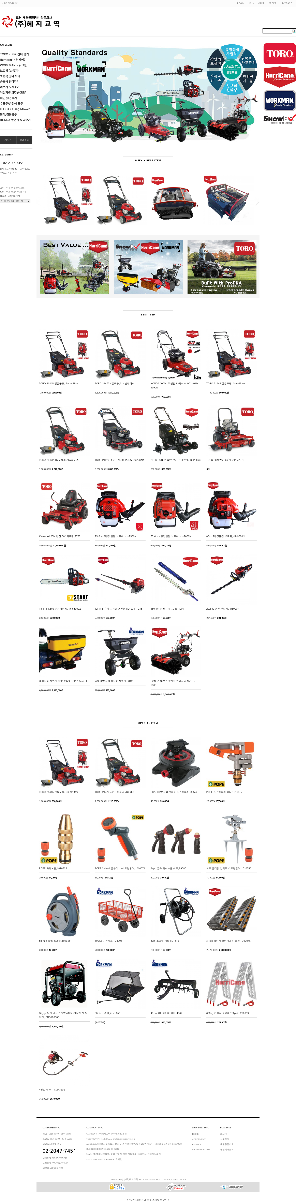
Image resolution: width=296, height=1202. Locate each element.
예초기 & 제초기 (9, 87)
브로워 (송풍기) (9, 70)
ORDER (272, 3)
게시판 (8, 140)
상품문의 (24, 140)
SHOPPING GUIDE (201, 1149)
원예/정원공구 (8, 114)
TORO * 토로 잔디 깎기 (14, 54)
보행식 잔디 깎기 (10, 76)
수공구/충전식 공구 (11, 103)
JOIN (251, 3)
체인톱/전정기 (8, 98)
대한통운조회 (227, 1144)
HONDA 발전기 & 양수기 (15, 120)
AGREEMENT (199, 1139)
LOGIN (241, 3)
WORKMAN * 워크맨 (13, 65)
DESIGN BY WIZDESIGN (174, 1179)
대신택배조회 (227, 1149)
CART (261, 3)
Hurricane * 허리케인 (13, 59)
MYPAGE (287, 3)
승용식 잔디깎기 (9, 81)
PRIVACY (196, 1144)
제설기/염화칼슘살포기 (13, 92)
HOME (195, 1134)
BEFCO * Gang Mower (15, 109)
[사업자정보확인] (153, 1154)
